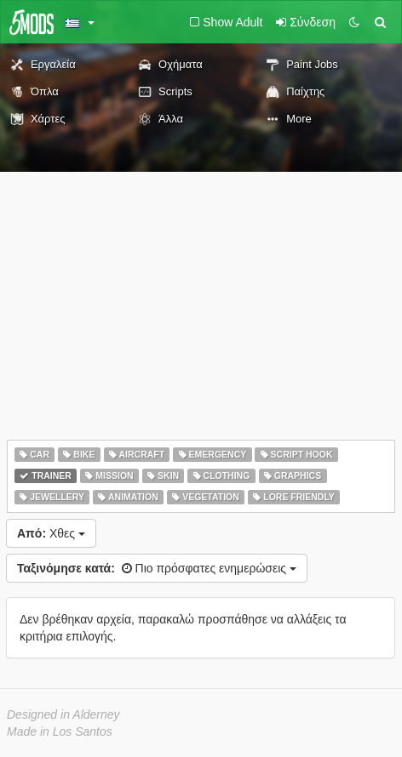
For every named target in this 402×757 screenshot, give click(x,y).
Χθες (51, 533)
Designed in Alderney (63, 714)
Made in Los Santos (59, 731)
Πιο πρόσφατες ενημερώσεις (156, 568)
